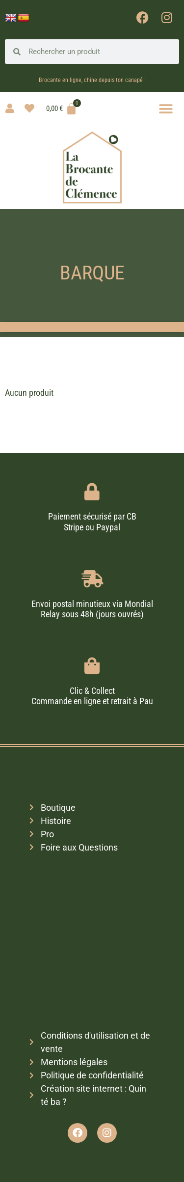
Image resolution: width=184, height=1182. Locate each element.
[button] (166, 109)
